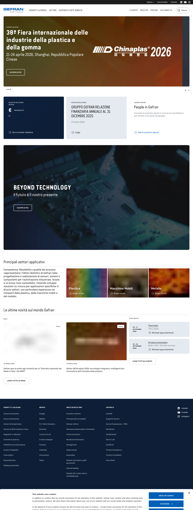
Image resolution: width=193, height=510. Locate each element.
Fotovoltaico (8, 455)
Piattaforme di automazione (14, 445)
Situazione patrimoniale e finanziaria (80, 429)
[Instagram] (189, 2)
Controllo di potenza (11, 440)
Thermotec (153, 325)
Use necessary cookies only (166, 492)
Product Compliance (114, 450)
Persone (154, 10)
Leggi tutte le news (16, 381)
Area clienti (110, 460)
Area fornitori (162, 2)
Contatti (174, 2)
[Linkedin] (180, 2)
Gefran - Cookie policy (42, 493)
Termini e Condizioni (113, 455)
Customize (166, 483)
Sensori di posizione (11, 414)
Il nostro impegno (46, 440)
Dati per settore (72, 424)
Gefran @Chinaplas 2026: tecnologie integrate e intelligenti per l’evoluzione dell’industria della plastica (95, 369)
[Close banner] (189, 473)
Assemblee (70, 455)
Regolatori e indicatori (12, 434)
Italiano (150, 2)
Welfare (42, 419)
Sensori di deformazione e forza (16, 429)
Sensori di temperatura (12, 424)
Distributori (110, 429)
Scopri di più (22, 72)
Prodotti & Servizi (38, 10)
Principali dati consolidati (76, 419)
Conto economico (73, 434)
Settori (52, 10)
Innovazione (44, 455)
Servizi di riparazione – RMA (116, 424)
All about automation (158, 342)
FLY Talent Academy (47, 424)
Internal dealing (72, 468)
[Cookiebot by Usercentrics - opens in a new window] (16, 505)
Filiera (41, 460)
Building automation (11, 465)
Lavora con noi (45, 434)
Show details (38, 505)
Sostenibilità (166, 10)
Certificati (110, 445)
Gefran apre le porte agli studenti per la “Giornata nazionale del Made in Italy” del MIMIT (33, 369)
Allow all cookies (166, 475)
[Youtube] (184, 2)
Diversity (42, 429)
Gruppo (42, 414)
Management (71, 445)
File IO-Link (110, 440)
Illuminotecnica (10, 460)
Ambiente (43, 450)
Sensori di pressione (11, 419)
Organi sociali (71, 450)
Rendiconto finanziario (75, 440)
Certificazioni (111, 434)
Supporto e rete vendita (70, 10)
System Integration (11, 450)
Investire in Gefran (73, 414)
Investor (144, 10)
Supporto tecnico (113, 419)
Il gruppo (134, 10)
